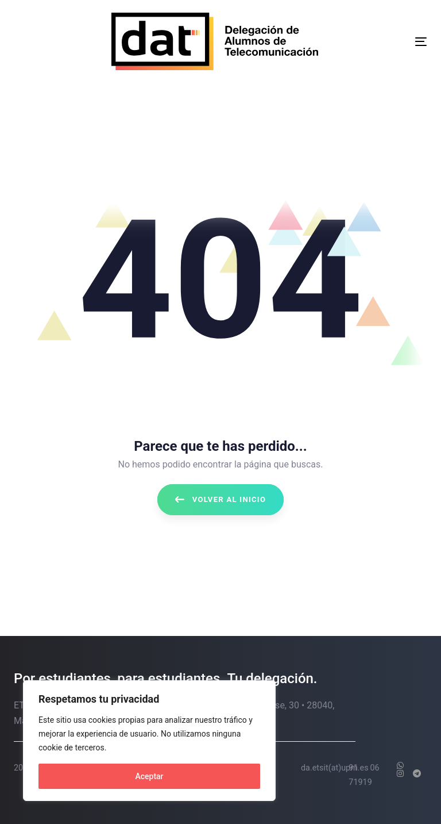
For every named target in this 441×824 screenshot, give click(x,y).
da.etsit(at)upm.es (335, 768)
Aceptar (149, 776)
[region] (149, 740)
